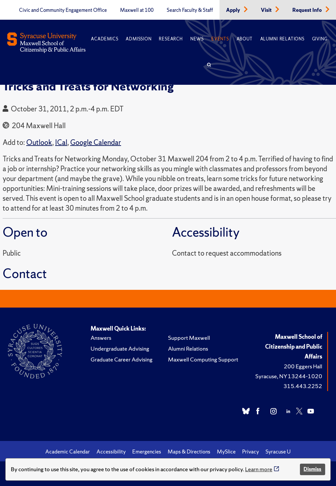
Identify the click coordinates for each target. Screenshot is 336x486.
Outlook (39, 142)
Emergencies (146, 451)
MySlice (226, 451)
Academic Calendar (67, 451)
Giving (319, 39)
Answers (101, 337)
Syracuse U (278, 451)
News (197, 39)
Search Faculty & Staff (190, 10)
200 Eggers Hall (303, 366)
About (245, 39)
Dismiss (312, 469)
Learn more (258, 469)
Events (220, 39)
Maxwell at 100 (137, 10)
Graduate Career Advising (122, 359)
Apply (233, 10)
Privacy (250, 451)
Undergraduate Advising (120, 348)
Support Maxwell (189, 337)
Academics (104, 39)
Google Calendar (95, 142)
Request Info (307, 10)
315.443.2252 (303, 386)
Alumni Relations (282, 39)
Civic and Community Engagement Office (63, 10)
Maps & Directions (189, 451)
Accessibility (111, 451)
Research (170, 39)
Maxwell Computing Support (203, 359)
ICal (61, 142)
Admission (138, 39)
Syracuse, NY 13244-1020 (288, 376)
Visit (267, 10)
